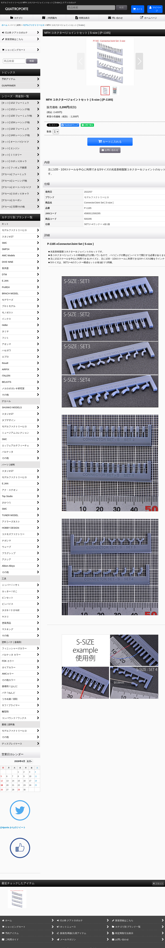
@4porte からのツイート (12, 827)
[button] (81, 61)
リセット (158, 883)
